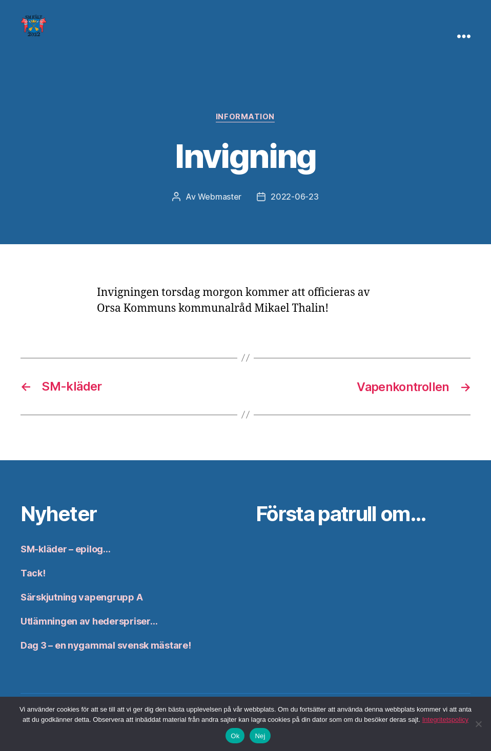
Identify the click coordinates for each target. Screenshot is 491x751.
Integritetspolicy (445, 719)
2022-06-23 (294, 197)
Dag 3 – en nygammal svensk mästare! (106, 644)
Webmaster (220, 197)
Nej (260, 736)
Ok (235, 736)
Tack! (33, 572)
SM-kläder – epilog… (66, 548)
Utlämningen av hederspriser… (89, 620)
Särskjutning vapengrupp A (81, 596)
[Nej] (478, 724)
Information (245, 117)
